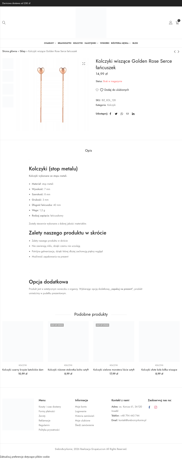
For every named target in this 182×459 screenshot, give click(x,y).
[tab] (88, 150)
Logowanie (80, 411)
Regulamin (44, 425)
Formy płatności (47, 411)
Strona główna (9, 51)
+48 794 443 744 (130, 415)
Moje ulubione (82, 420)
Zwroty (42, 416)
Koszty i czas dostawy (50, 406)
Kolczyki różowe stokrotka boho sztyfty (69, 369)
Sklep (23, 51)
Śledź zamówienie (84, 425)
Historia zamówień (84, 416)
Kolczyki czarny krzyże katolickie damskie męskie (29, 369)
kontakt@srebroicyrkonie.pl (132, 420)
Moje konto (81, 406)
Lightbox (84, 63)
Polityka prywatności (49, 430)
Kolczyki (111, 105)
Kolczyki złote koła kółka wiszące (159, 369)
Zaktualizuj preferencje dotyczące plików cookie (25, 457)
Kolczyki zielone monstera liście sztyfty (114, 369)
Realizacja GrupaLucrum (92, 449)
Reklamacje (44, 420)
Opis (88, 150)
